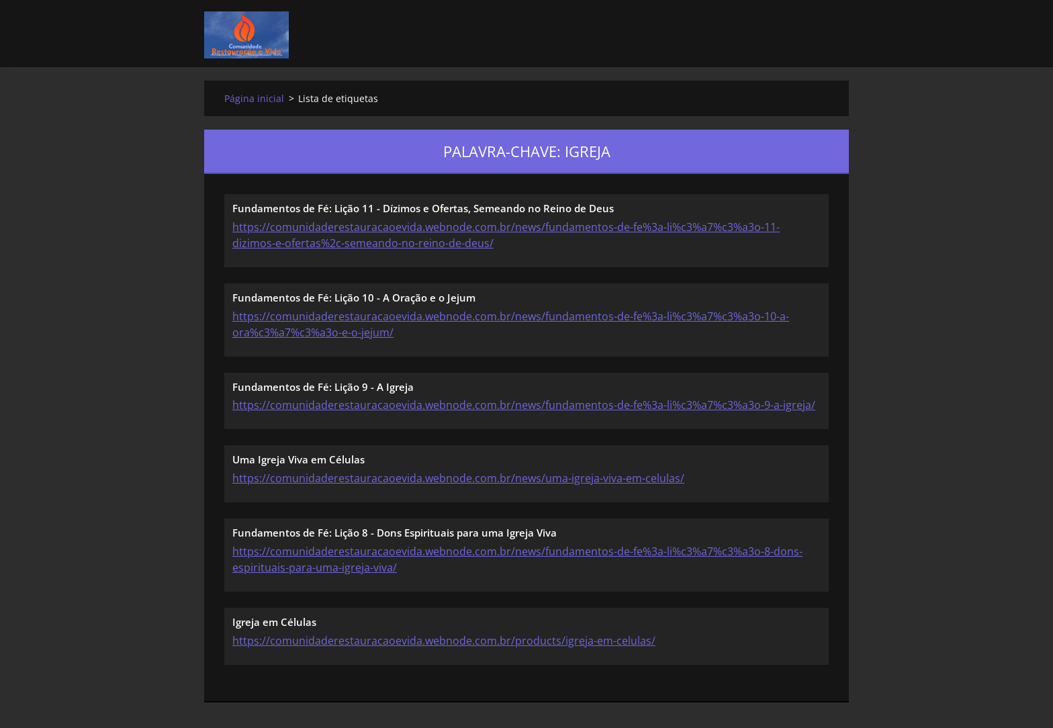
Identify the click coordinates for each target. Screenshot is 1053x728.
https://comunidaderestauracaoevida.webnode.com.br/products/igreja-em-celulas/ (443, 640)
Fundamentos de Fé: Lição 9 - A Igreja (323, 387)
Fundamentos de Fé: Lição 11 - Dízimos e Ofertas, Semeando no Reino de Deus (423, 208)
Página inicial (254, 98)
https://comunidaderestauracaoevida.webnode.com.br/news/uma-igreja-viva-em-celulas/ (458, 478)
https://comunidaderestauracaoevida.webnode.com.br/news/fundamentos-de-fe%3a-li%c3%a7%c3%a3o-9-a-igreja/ (523, 405)
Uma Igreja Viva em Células (298, 459)
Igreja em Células (274, 622)
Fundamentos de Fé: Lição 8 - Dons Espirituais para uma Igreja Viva (394, 532)
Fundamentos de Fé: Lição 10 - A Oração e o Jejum (353, 297)
